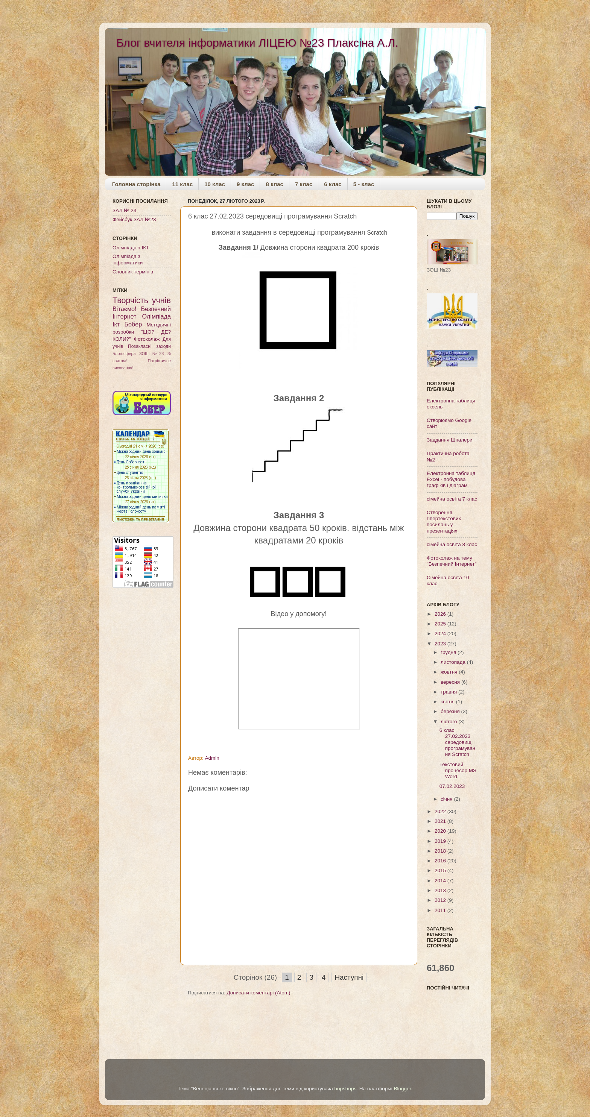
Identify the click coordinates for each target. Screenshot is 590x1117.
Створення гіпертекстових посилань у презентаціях (444, 522)
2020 (441, 831)
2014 (441, 880)
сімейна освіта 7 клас (452, 499)
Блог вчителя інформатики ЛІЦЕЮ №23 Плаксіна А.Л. (257, 42)
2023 (441, 644)
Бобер (133, 324)
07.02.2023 (452, 786)
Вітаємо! (125, 308)
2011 (441, 910)
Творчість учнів (142, 300)
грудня (449, 652)
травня (449, 692)
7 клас (303, 184)
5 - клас (363, 184)
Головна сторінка (136, 184)
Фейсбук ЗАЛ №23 (134, 219)
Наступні (349, 977)
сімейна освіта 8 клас (452, 544)
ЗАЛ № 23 (124, 210)
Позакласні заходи (149, 346)
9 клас (245, 184)
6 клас (332, 184)
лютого (449, 721)
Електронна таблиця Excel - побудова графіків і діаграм (451, 479)
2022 (441, 811)
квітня (448, 701)
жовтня (450, 672)
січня (447, 799)
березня (451, 711)
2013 (441, 890)
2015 (441, 870)
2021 (441, 821)
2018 (441, 851)
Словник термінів (133, 272)
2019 (441, 841)
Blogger (402, 1088)
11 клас (182, 184)
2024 (441, 633)
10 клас (214, 184)
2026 (441, 614)
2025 (441, 624)
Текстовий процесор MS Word (457, 770)
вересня (451, 682)
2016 (441, 861)
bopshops (346, 1088)
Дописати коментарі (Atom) (258, 993)
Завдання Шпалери (450, 440)
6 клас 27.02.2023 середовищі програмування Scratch (457, 742)
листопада (454, 662)
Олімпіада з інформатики (128, 259)
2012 (441, 900)
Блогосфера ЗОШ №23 (138, 353)
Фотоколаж (147, 339)
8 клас (274, 184)
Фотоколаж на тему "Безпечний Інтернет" (452, 561)
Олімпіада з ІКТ (131, 247)
